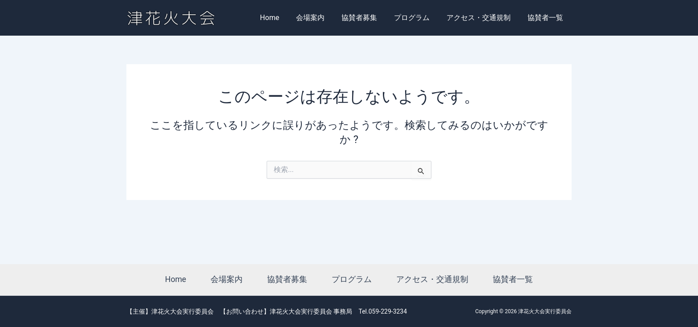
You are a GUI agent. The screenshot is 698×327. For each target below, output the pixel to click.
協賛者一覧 (546, 17)
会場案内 (322, 17)
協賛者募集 (368, 17)
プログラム (418, 17)
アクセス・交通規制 (482, 17)
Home (284, 17)
